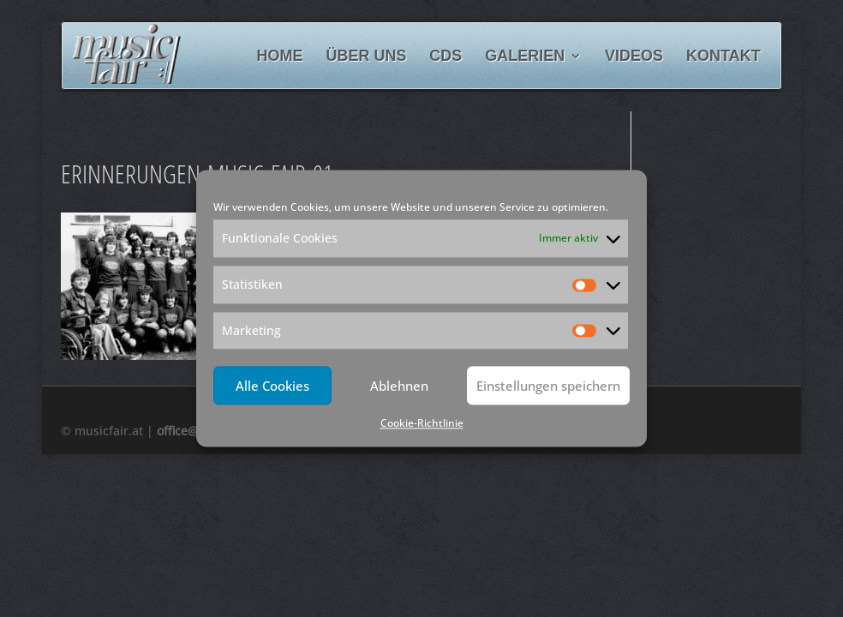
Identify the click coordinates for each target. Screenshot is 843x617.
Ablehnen (399, 385)
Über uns (366, 57)
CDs (445, 57)
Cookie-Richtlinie (421, 423)
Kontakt (723, 57)
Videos (634, 57)
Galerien (525, 57)
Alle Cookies (272, 385)
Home (280, 57)
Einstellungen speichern (548, 385)
